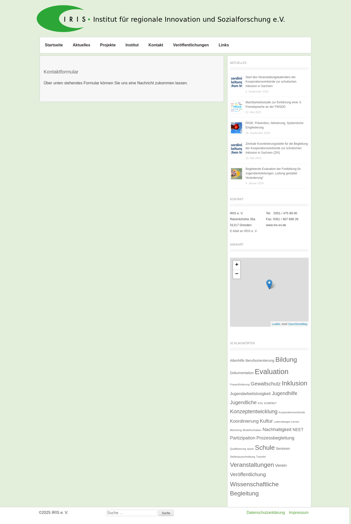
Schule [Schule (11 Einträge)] (265, 447)
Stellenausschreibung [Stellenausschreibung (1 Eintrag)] (242, 456)
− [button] (236, 274)
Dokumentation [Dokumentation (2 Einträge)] (242, 373)
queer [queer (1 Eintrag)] (250, 448)
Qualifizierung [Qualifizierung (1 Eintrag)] (238, 448)
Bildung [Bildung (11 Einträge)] (286, 359)
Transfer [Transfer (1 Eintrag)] (261, 456)
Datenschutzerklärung (266, 512)
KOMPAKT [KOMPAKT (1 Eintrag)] (270, 403)
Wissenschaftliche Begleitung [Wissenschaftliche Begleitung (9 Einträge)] (254, 489)
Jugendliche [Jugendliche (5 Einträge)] (243, 402)
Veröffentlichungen (191, 45)
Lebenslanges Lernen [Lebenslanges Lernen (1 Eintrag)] (286, 421)
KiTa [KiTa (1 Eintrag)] (260, 403)
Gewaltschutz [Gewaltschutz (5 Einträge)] (266, 383)
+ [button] (236, 265)
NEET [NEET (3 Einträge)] (298, 429)
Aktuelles (81, 45)
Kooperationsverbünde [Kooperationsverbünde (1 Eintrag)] (292, 412)
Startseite (54, 45)
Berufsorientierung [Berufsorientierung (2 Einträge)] (260, 360)
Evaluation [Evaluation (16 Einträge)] (271, 371)
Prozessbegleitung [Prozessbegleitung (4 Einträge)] (275, 437)
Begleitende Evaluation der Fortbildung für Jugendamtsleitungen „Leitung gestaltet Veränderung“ (273, 173)
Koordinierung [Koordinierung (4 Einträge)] (244, 421)
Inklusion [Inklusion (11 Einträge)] (294, 383)
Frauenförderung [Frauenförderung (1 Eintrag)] (239, 384)
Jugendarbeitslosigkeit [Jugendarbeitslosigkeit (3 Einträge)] (250, 393)
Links (224, 45)
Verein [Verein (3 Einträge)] (281, 465)
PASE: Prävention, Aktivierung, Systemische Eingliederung (274, 125)
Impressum (299, 512)
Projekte (108, 45)
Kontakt (156, 45)
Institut (132, 45)
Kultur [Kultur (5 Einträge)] (266, 421)
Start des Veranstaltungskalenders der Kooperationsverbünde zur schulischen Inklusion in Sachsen (271, 81)
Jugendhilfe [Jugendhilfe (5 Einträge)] (284, 393)
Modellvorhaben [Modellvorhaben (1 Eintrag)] (252, 430)
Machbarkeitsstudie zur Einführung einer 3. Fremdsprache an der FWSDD (274, 104)
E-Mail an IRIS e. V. (243, 231)
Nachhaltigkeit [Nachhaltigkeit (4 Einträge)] (277, 429)
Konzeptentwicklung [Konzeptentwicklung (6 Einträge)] (254, 411)
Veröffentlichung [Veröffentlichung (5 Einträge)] (248, 474)
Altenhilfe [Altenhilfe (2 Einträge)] (237, 360)
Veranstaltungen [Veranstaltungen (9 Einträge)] (252, 464)
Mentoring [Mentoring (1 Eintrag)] (236, 430)
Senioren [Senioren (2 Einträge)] (283, 449)
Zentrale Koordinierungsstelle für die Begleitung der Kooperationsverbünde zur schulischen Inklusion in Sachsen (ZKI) (277, 148)
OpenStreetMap (297, 324)
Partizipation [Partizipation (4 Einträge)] (242, 437)
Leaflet (276, 324)
